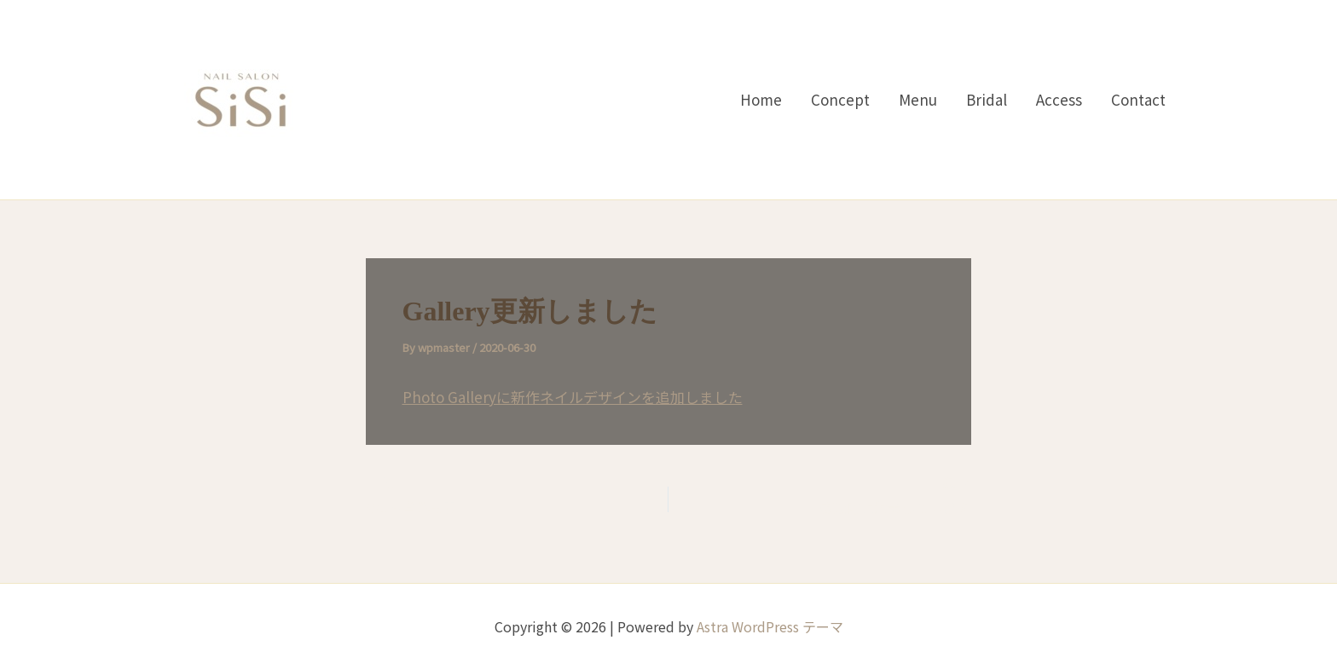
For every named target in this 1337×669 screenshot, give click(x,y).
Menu (918, 99)
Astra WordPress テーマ (770, 626)
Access (1059, 99)
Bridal (986, 99)
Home (761, 99)
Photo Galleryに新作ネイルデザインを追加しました (572, 396)
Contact (1138, 99)
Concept (840, 99)
